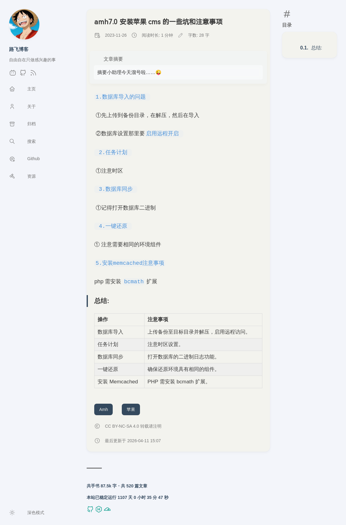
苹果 (131, 409)
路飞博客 (18, 49)
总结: (316, 47)
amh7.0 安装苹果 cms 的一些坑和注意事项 (158, 22)
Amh (103, 409)
